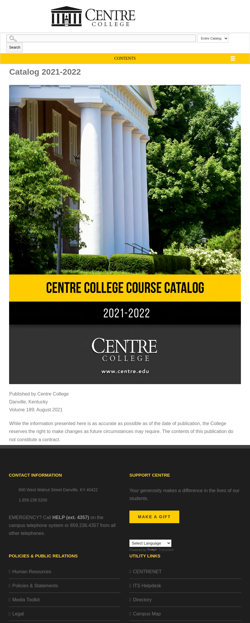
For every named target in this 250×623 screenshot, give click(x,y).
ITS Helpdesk (147, 585)
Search (14, 47)
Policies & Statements (35, 585)
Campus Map (147, 613)
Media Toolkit (26, 599)
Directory (142, 599)
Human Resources (31, 571)
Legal (18, 613)
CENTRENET (147, 571)
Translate (160, 550)
